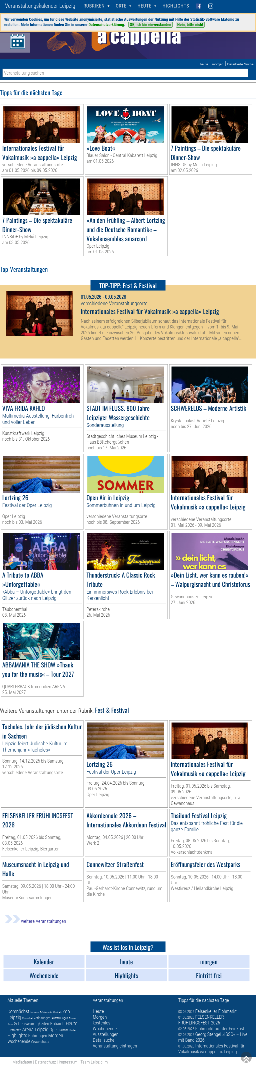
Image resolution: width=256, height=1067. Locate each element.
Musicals (57, 1012)
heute (204, 64)
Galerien (63, 1030)
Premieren (14, 1030)
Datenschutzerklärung (106, 24)
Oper (54, 1029)
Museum (34, 1012)
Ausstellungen (60, 1018)
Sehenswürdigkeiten (31, 1023)
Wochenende (19, 1041)
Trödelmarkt (46, 1012)
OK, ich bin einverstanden (150, 24)
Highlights (175, 6)
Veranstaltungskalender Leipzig (40, 6)
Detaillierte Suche (240, 64)
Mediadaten (22, 1061)
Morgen (55, 1035)
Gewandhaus (40, 1042)
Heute (71, 1023)
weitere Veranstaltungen (35, 921)
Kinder (73, 1030)
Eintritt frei (27, 1018)
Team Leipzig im (94, 1061)
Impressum (68, 1061)
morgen (218, 64)
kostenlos (101, 1023)
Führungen (37, 1035)
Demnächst (19, 1011)
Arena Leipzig (35, 1029)
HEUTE (145, 6)
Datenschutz (45, 1061)
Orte (121, 6)
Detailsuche (103, 1040)
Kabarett (57, 1023)
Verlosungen (42, 1018)
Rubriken (94, 6)
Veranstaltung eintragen (115, 1046)
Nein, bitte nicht (190, 24)
